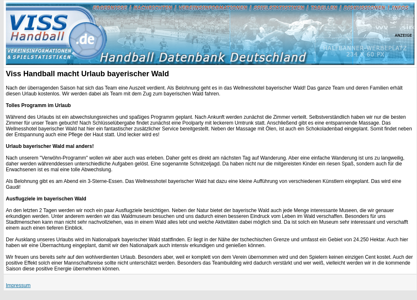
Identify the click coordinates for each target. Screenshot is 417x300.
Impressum (18, 285)
